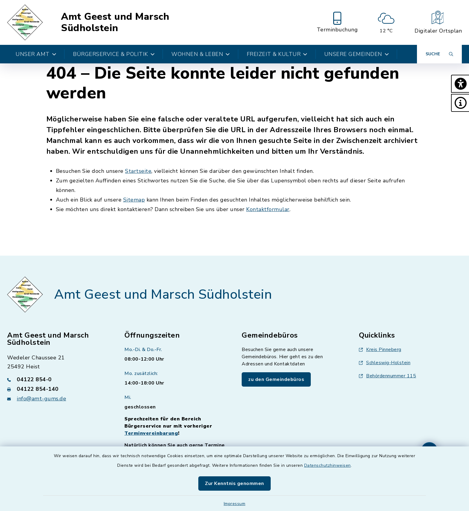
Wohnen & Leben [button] (200, 54)
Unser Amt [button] (36, 54)
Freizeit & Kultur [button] (277, 54)
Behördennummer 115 (387, 376)
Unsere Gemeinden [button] (356, 54)
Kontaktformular (268, 209)
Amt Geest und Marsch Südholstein (115, 22)
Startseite (138, 171)
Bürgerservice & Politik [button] (114, 54)
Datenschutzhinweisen (327, 465)
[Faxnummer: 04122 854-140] (58, 389)
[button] (460, 84)
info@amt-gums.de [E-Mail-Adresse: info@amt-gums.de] (41, 398)
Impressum (235, 504)
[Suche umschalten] (439, 54)
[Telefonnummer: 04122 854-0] (58, 379)
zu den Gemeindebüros (276, 379)
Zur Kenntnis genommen (234, 483)
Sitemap (134, 199)
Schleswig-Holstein (384, 362)
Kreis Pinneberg (380, 349)
